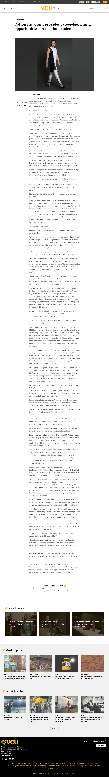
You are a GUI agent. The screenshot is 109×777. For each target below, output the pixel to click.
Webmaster (55, 773)
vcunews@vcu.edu (7, 755)
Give (105, 2)
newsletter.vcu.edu (55, 589)
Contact (34, 773)
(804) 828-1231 (6, 753)
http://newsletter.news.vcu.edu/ (39, 567)
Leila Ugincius (35, 95)
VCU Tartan (68, 435)
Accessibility (47, 773)
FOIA (61, 773)
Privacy (40, 773)
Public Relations (6, 751)
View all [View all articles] (54, 728)
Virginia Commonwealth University (22, 2)
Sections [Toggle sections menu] (7, 8)
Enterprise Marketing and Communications (15, 749)
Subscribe (101, 745)
